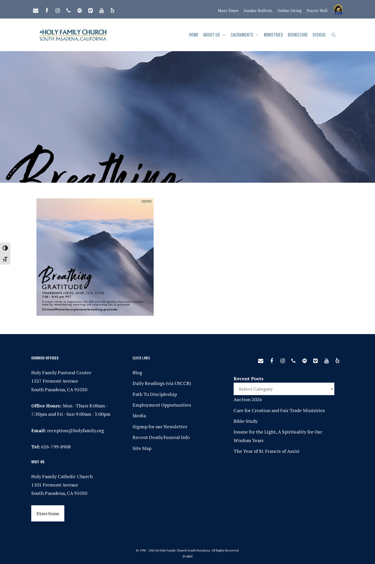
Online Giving (289, 10)
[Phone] (68, 9)
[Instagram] (57, 9)
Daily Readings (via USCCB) (162, 383)
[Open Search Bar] (333, 35)
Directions (47, 513)
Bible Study (246, 421)
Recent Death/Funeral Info (161, 437)
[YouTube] (101, 9)
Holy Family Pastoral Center (61, 372)
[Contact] (35, 9)
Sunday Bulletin (258, 10)
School (319, 35)
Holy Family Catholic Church (62, 476)
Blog (137, 372)
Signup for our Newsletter (160, 426)
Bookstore (298, 35)
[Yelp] (112, 9)
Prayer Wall (317, 10)
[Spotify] (79, 9)
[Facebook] (46, 9)
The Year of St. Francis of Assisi (266, 451)
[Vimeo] (90, 9)
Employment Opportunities (162, 405)
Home (193, 35)
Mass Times (228, 10)
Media (139, 415)
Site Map (142, 448)
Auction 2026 (248, 399)
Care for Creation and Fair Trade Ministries (279, 410)
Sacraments (246, 35)
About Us (215, 35)
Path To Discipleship (155, 394)
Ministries (273, 35)
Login (187, 556)
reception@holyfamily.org (75, 430)
